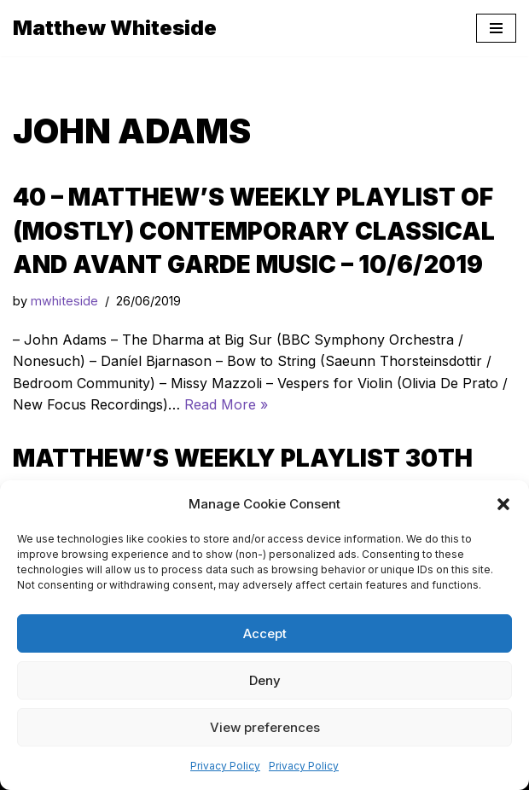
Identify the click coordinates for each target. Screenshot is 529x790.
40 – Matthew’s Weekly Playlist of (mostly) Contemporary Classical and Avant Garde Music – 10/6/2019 (254, 230)
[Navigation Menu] (496, 28)
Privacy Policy (225, 765)
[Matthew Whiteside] (115, 28)
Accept (265, 633)
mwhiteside (64, 300)
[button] (503, 504)
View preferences (265, 727)
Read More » (226, 404)
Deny (265, 680)
